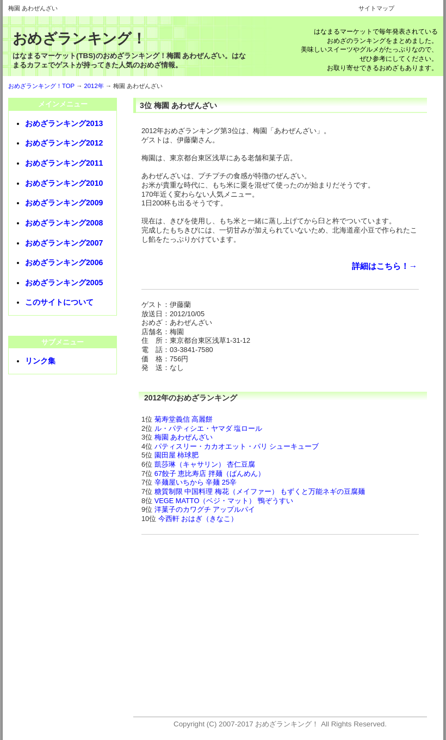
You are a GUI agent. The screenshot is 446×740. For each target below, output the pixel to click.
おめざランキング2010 (64, 183)
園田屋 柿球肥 (176, 455)
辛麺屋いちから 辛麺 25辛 (195, 482)
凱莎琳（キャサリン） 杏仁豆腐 (205, 464)
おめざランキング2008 (64, 222)
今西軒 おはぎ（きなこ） (198, 519)
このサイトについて (59, 302)
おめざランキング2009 (64, 202)
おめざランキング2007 (64, 243)
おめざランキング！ (79, 38)
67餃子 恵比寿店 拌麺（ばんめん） (209, 473)
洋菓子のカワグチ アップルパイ (205, 509)
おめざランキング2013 (64, 123)
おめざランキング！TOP (41, 86)
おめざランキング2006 (64, 262)
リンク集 (40, 360)
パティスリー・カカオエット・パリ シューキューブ (236, 446)
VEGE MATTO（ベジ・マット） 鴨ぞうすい (223, 501)
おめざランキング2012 (64, 143)
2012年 (94, 86)
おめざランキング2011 (64, 163)
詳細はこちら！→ (384, 266)
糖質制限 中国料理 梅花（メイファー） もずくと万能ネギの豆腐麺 (260, 491)
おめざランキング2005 (64, 282)
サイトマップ (376, 8)
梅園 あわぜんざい (183, 437)
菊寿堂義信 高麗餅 (183, 419)
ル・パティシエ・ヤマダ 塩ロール (208, 428)
